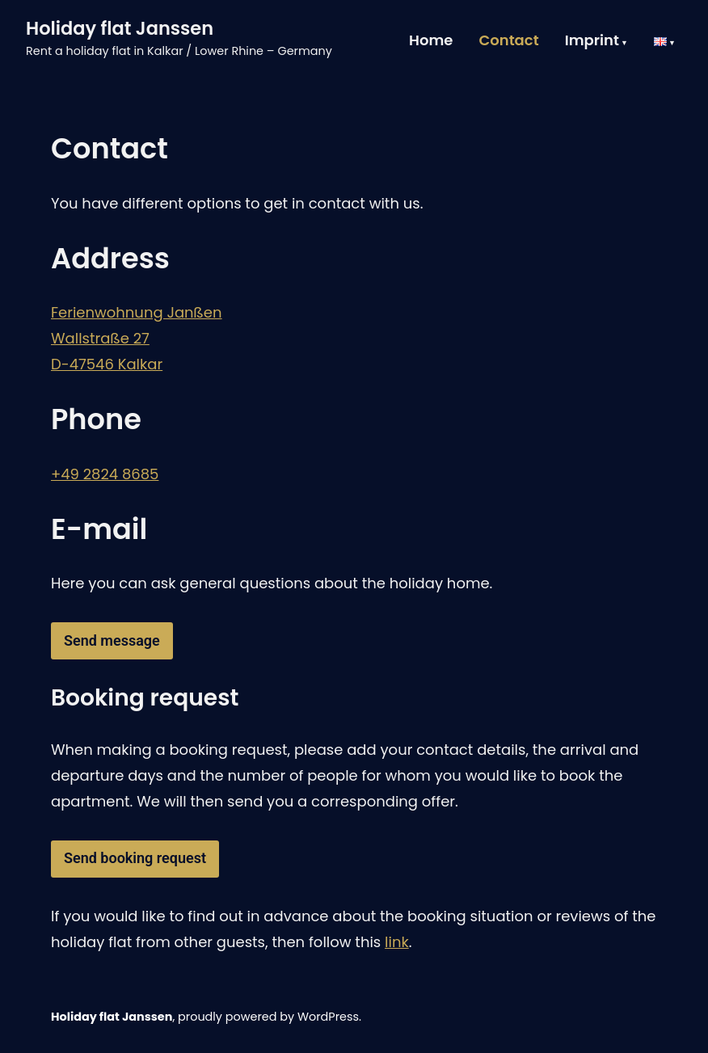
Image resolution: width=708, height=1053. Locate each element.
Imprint (592, 41)
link (397, 942)
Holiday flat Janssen (119, 28)
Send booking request (135, 857)
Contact (508, 41)
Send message (112, 640)
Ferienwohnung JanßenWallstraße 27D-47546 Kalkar (136, 338)
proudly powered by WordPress (268, 1017)
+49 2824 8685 (104, 474)
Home (431, 41)
